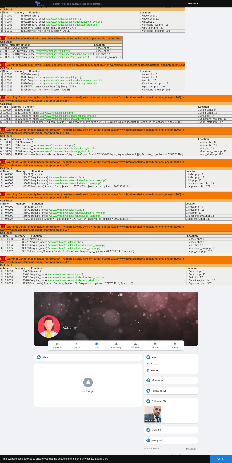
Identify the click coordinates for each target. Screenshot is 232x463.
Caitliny (70, 327)
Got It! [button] (220, 459)
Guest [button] (193, 3)
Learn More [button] (101, 458)
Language (192, 449)
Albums (156, 380)
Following (157, 390)
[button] (78, 3)
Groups (156, 440)
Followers (157, 401)
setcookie (28, 122)
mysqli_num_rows (39, 30)
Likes (154, 430)
